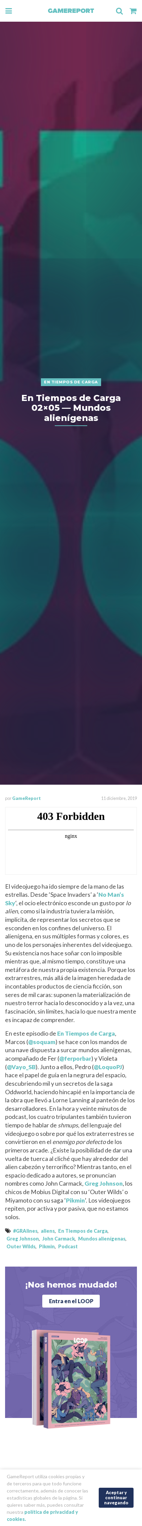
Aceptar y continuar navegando (116, 1497)
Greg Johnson (104, 1183)
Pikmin (75, 1200)
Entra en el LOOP (71, 1301)
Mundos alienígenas (101, 1239)
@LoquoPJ (108, 1067)
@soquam (41, 1041)
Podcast (68, 1246)
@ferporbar (75, 1058)
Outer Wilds (21, 1246)
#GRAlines (25, 1231)
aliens (48, 1231)
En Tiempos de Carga (86, 1033)
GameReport (26, 798)
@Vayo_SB (21, 1067)
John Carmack (58, 1239)
